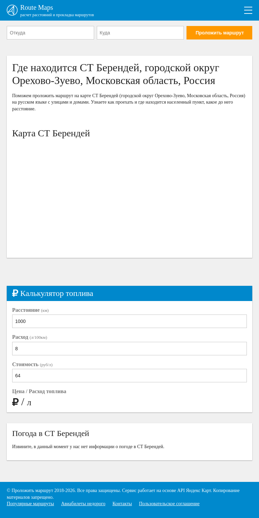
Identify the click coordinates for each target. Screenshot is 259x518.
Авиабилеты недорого (83, 503)
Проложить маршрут (220, 32)
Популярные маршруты (30, 503)
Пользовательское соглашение (169, 503)
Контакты (122, 503)
